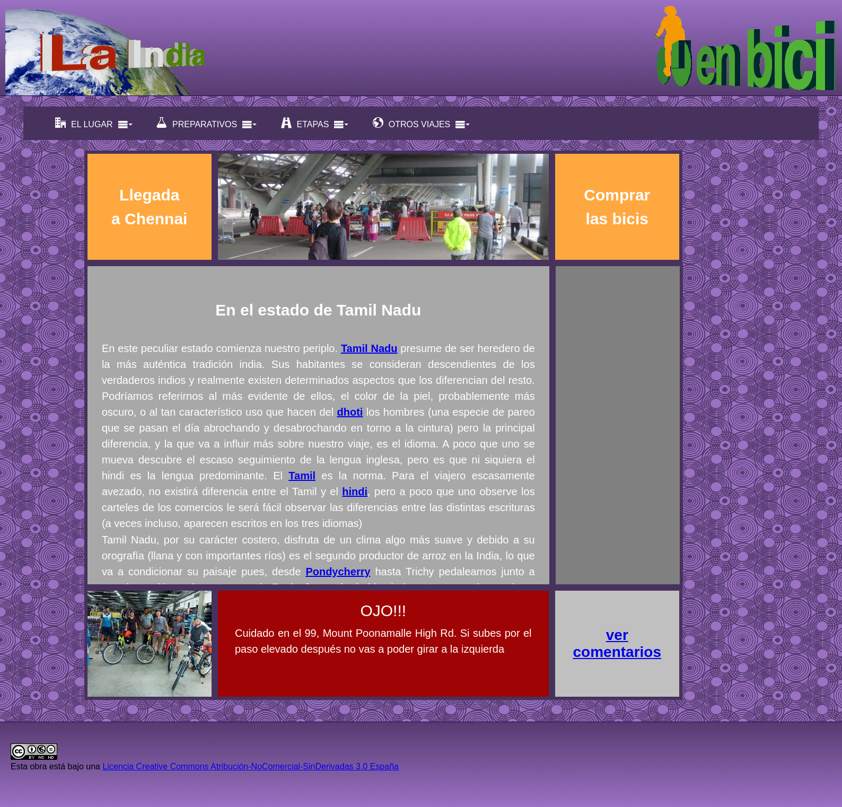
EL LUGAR (94, 123)
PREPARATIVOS (206, 123)
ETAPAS (315, 123)
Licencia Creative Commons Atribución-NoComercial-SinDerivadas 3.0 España (250, 766)
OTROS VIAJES (421, 123)
